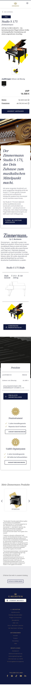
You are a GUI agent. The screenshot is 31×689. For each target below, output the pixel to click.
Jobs (15, 643)
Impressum (15, 651)
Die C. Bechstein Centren (15, 625)
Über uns (15, 622)
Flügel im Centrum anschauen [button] (13, 221)
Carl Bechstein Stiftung (15, 628)
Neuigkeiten (15, 620)
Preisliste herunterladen (13, 396)
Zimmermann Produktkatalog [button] (14, 326)
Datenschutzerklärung (15, 653)
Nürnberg (15, 6)
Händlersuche (15, 612)
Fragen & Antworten (15, 617)
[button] (15, 71)
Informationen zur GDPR (15, 659)
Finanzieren (6, 103)
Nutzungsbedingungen (15, 656)
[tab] (15, 387)
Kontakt (15, 635)
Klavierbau (15, 641)
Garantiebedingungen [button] (17, 431)
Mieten (4, 100)
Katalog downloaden (15, 581)
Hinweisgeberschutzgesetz (15, 661)
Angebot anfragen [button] (15, 111)
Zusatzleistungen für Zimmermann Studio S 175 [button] (13, 387)
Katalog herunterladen (15, 615)
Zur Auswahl (7, 12)
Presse (15, 638)
